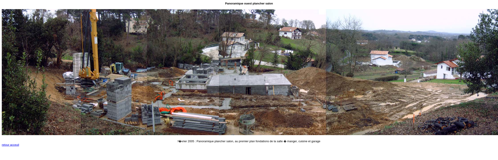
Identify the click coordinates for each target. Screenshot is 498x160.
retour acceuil (10, 144)
